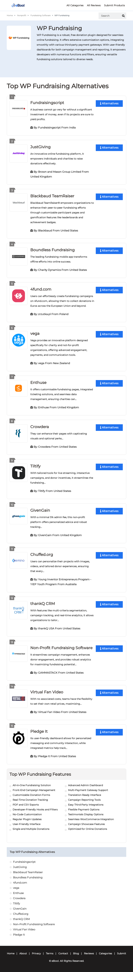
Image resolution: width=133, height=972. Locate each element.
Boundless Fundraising (52, 250)
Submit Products (114, 5)
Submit (121, 953)
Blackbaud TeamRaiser (52, 196)
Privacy (36, 953)
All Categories (74, 5)
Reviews (89, 953)
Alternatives (109, 103)
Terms (49, 953)
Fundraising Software (40, 15)
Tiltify (35, 466)
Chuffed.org (41, 554)
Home (10, 15)
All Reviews (94, 5)
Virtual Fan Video (46, 692)
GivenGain (40, 510)
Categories (105, 953)
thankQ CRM (42, 603)
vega (34, 333)
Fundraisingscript (47, 102)
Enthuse (38, 382)
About (23, 953)
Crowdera (39, 426)
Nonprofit (21, 15)
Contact (63, 953)
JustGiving (40, 147)
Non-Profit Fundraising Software (61, 648)
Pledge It (39, 731)
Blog (76, 953)
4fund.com (40, 289)
